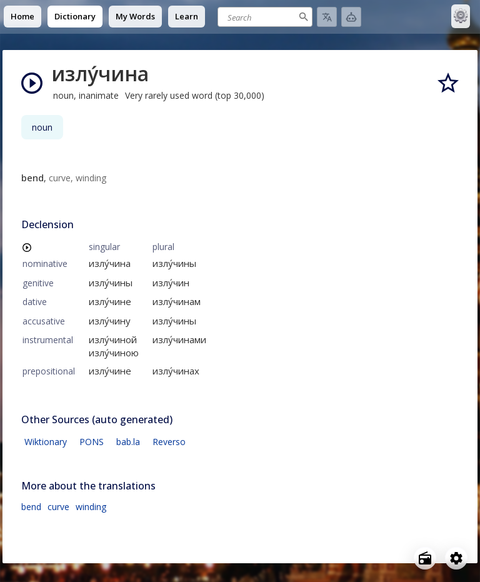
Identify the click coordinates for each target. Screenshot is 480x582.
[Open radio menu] (425, 558)
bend (31, 507)
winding (91, 507)
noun (42, 127)
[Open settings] (456, 558)
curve (58, 507)
